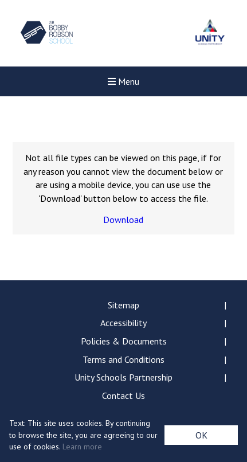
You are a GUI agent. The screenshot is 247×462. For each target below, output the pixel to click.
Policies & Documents (124, 341)
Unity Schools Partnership (123, 377)
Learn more (82, 446)
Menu (123, 81)
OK (201, 435)
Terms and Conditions (123, 359)
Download (123, 219)
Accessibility (123, 322)
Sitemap (123, 305)
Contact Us (123, 395)
